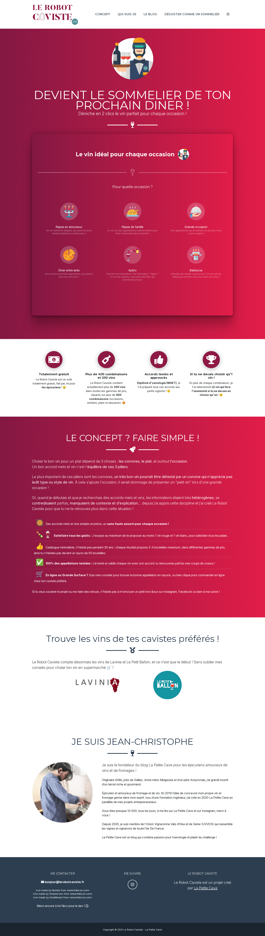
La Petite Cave (160, 765)
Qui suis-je (127, 15)
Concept (102, 15)
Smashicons (56, 893)
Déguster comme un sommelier (192, 15)
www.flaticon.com (78, 890)
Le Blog (150, 15)
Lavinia (116, 662)
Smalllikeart (56, 897)
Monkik (56, 890)
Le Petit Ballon (138, 662)
